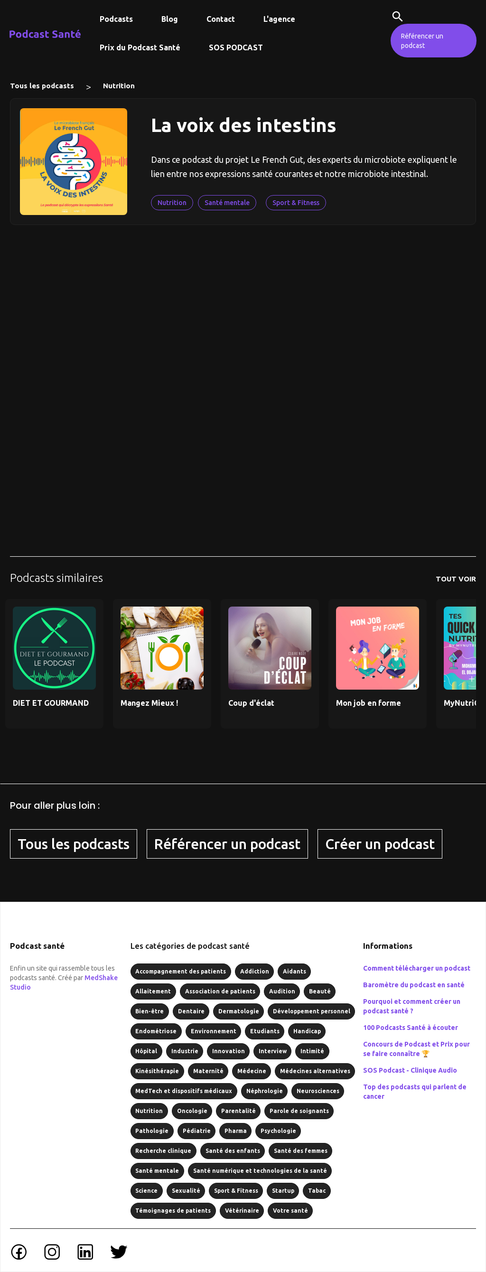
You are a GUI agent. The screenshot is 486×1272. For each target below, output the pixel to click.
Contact (220, 19)
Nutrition (119, 86)
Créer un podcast (380, 844)
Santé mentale (227, 202)
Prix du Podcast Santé (140, 47)
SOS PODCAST (236, 47)
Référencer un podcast (422, 40)
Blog (169, 19)
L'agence (279, 19)
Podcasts (116, 19)
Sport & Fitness (295, 202)
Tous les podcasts (42, 86)
